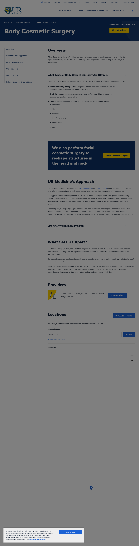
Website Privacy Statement (37, 539)
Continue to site (70, 532)
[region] (43, 535)
